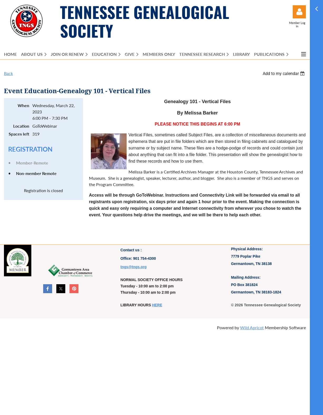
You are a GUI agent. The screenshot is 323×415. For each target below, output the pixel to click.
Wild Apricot (252, 327)
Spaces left (19, 133)
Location (21, 125)
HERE (157, 305)
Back (8, 73)
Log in (299, 11)
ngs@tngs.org (134, 267)
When (23, 105)
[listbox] (284, 73)
